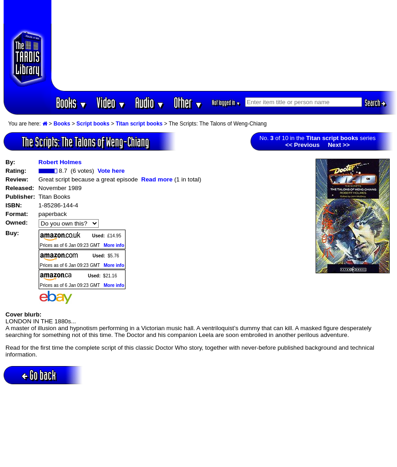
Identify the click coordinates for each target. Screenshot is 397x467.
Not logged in (226, 102)
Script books (93, 124)
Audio (150, 102)
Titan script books (139, 124)
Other (188, 102)
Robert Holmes (60, 162)
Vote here (111, 170)
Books (71, 102)
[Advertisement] (224, 45)
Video (111, 102)
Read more (157, 179)
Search (375, 103)
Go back (39, 375)
